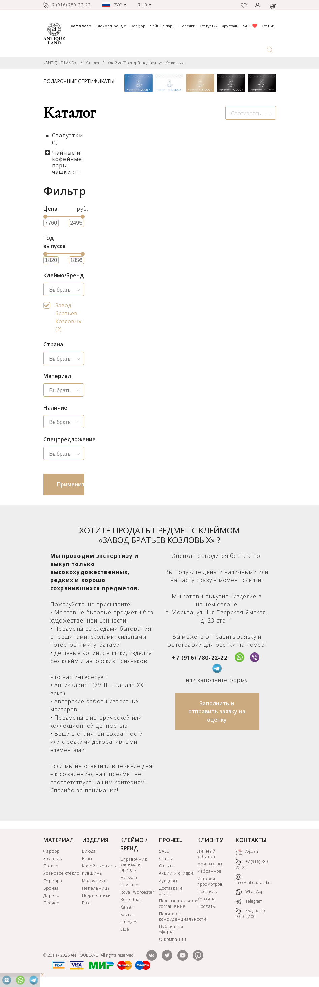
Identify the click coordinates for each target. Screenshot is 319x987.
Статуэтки (209, 25)
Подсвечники (96, 895)
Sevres (127, 914)
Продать (206, 906)
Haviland (129, 885)
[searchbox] (65, 290)
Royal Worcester (137, 892)
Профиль (207, 891)
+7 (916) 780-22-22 (199, 657)
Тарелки (187, 25)
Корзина (206, 899)
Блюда (89, 851)
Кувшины (92, 873)
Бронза (51, 888)
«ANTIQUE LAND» (59, 63)
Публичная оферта (171, 929)
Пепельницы (96, 888)
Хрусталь (230, 25)
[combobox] (250, 113)
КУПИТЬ (158, 344)
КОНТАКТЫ (251, 840)
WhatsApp (249, 892)
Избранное (209, 871)
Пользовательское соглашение (177, 903)
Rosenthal (130, 899)
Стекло (51, 866)
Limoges (128, 922)
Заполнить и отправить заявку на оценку (216, 711)
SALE (250, 25)
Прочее (51, 903)
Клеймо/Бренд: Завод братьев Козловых (145, 63)
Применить (70, 484)
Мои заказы (209, 864)
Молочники (94, 881)
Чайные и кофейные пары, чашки (67, 162)
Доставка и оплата (171, 890)
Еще (86, 903)
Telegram (249, 901)
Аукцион (168, 881)
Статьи (268, 25)
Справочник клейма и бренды (133, 864)
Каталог (93, 63)
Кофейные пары (99, 866)
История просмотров (210, 881)
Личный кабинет (206, 853)
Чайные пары (163, 25)
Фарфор (138, 25)
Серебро (52, 881)
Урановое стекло (61, 873)
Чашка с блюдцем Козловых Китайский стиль (228, 248)
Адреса (247, 852)
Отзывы (167, 866)
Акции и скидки (176, 873)
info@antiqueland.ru (254, 879)
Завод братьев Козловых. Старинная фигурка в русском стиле (143, 248)
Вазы (87, 858)
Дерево (51, 895)
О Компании (173, 939)
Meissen (128, 877)
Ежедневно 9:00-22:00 (251, 913)
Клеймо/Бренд (111, 25)
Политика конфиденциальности (177, 916)
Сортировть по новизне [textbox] (253, 113)
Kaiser (126, 907)
